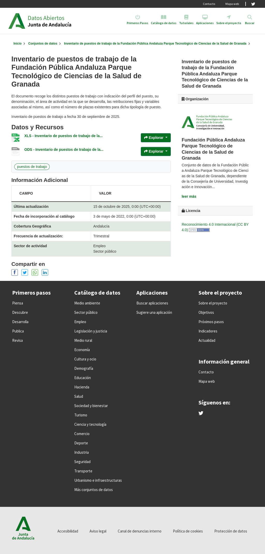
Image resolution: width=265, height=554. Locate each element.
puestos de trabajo (32, 167)
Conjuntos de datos (42, 43)
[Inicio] (17, 43)
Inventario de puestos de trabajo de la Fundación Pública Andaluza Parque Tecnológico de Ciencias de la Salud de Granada (155, 43)
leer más (189, 196)
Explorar (154, 138)
